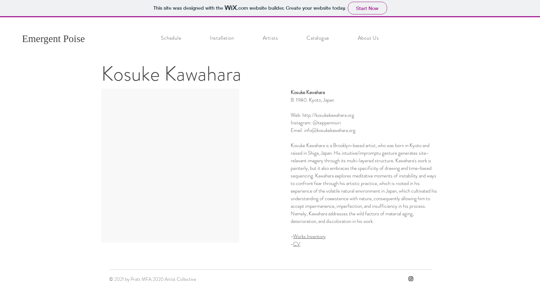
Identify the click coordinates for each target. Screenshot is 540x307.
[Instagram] (411, 279)
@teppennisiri (327, 122)
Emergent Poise (53, 38)
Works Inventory (309, 236)
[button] (170, 166)
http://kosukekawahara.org (328, 115)
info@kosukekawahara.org (329, 130)
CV (296, 244)
